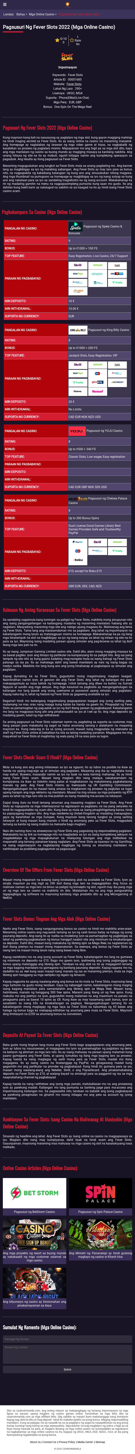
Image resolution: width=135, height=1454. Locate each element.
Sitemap (100, 1442)
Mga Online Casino (41, 14)
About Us (35, 1442)
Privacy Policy (67, 1442)
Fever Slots (74, 84)
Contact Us (49, 1442)
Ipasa (67, 1369)
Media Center (85, 1442)
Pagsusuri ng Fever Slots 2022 (78, 14)
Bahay (20, 14)
